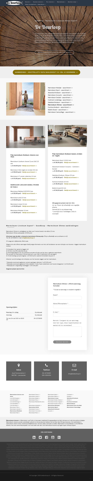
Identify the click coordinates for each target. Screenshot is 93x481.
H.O (22, 3)
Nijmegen (51, 466)
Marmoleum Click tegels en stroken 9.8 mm (24, 170)
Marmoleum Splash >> (34, 398)
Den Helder (54, 462)
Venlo (36, 467)
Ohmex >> (69, 400)
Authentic (83, 451)
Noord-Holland (31, 460)
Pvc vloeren (50, 2)
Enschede (33, 464)
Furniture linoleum (72, 401)
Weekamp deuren (49, 449)
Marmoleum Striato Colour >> (55, 403)
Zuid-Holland (54, 460)
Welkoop (51, 467)
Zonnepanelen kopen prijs (69, 449)
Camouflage (48, 455)
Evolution (78, 457)
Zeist (68, 467)
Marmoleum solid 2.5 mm (18, 197)
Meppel (33, 466)
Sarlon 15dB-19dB (56, 457)
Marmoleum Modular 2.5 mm (19, 210)
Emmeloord (22, 464)
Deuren (27, 2)
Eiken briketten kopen (37, 447)
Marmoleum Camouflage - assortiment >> (61, 112)
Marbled (59, 451)
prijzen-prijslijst (54, 447)
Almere (69, 460)
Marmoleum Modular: (54, 405)
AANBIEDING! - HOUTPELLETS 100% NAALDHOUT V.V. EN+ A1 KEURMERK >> (46, 72)
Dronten (84, 462)
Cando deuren (78, 447)
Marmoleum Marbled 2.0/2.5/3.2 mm (22, 191)
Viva (68, 455)
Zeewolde (63, 467)
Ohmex (37, 455)
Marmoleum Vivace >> (34, 396)
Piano (22, 453)
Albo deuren (46, 447)
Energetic (72, 457)
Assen (19, 462)
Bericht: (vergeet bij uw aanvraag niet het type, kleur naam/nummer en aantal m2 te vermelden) (67, 323)
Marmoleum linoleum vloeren (20, 446)
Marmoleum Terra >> (34, 400)
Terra (79, 451)
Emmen (28, 464)
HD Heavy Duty (54, 458)
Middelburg (38, 466)
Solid (9, 453)
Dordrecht (72, 462)
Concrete (17, 453)
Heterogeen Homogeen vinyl (46, 446)
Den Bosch (42, 462)
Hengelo (68, 464)
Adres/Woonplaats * (60, 303)
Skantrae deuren (15, 449)
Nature (60, 458)
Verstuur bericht (62, 342)
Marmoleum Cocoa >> (34, 409)
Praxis (55, 466)
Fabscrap (13, 458)
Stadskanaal (11, 467)
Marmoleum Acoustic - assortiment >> (60, 95)
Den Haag (48, 462)
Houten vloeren (38, 2)
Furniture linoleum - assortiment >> (59, 107)
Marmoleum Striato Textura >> (55, 400)
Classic (45, 458)
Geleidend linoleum (72, 398)
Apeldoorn (9, 462)
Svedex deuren (32, 449)
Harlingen (56, 464)
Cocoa (12, 453)
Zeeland (49, 460)
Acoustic (82, 453)
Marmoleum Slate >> (53, 394)
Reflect (36, 451)
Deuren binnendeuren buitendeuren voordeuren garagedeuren (45, 444)
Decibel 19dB (47, 457)
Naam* (55, 295)
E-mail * (56, 312)
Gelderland (81, 458)
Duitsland (10, 464)
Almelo (65, 460)
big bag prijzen (67, 446)
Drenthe (65, 458)
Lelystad (22, 466)
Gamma (38, 464)
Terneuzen (17, 467)
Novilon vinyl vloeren (33, 446)
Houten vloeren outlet (75, 444)
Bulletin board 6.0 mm (59, 188)
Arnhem (15, 462)
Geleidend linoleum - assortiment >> (59, 102)
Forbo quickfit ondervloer (22, 458)
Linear (33, 453)
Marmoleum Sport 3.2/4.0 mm (61, 160)
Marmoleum (61, 2)
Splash (75, 451)
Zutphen (79, 467)
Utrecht (44, 460)
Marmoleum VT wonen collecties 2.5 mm (23, 176)
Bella (71, 455)
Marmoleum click (47, 451)
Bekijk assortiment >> (29, 166)
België (22, 462)
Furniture (41, 455)
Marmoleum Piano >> (34, 412)
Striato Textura (56, 453)
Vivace (71, 451)
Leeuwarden (12, 466)
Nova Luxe (63, 455)
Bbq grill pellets (76, 446)
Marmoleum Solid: (34, 407)
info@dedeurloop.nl (74, 374)
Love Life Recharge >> (15, 401)
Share (40, 451)
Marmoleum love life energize (16, 451)
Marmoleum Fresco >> (34, 394)
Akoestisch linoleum (75, 453)
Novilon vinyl (72, 2)
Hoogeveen (74, 464)
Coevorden (32, 462)
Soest (82, 466)
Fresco (67, 451)
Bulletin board (20, 455)
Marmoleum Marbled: (16, 411)
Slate (25, 453)
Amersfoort (75, 460)
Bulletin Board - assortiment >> (58, 110)
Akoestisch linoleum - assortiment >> (60, 93)
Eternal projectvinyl (81, 455)
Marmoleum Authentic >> (35, 405)
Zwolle (83, 467)
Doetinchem (66, 462)
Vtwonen (54, 451)
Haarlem (51, 464)
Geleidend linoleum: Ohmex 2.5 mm (63, 175)
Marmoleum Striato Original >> (56, 401)
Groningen (10, 460)
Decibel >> (69, 396)
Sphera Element (66, 457)
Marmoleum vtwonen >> (16, 409)
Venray (40, 467)
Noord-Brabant (23, 460)
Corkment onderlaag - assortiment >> (60, 100)
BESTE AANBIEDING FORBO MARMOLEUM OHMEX (54, 52)
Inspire (26, 451)
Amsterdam (82, 460)
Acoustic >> (51, 411)
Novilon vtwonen (56, 455)
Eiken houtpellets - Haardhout (35, 4)
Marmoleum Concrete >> (35, 411)
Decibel (8, 455)
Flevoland (70, 458)
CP (49, 458)
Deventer (60, 462)
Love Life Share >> (14, 405)
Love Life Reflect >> (15, 403)
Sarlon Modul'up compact (37, 457)
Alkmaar (61, 460)
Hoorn (79, 464)
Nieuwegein (45, 466)
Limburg (16, 460)
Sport (67, 453)
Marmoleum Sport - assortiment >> (59, 90)
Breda (26, 462)
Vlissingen (45, 467)
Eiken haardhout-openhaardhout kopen (21, 447)
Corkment (13, 455)
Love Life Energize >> (15, 398)
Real (63, 451)
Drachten (78, 462)
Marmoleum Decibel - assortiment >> (60, 97)
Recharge (31, 451)
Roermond (60, 466)
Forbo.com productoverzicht (20, 444)
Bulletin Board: (71, 403)
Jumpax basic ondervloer (36, 458)
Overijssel (38, 460)
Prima (74, 455)
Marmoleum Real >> (15, 412)
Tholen (23, 467)
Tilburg (27, 467)
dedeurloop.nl (45, 475)
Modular (63, 453)
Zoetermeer (73, 467)
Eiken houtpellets (58, 446)
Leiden (17, 466)
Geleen (43, 464)
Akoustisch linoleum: (54, 409)
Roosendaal (67, 466)
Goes (46, 464)
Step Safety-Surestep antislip (22, 457)
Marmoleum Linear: (53, 398)
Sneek (78, 466)
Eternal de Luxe (10, 457)
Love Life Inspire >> (14, 400)
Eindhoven (16, 464)
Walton (29, 453)
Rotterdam (73, 466)
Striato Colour (39, 453)
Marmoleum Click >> (15, 407)
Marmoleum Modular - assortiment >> (60, 88)
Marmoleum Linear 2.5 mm (19, 204)
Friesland (75, 458)
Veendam (32, 467)
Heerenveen (62, 464)
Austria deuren (62, 447)
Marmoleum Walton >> (53, 396)
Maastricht (27, 466)
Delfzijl (37, 462)
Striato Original (48, 453)
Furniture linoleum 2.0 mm (60, 182)
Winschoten (57, 467)
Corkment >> (70, 394)
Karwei (83, 464)
